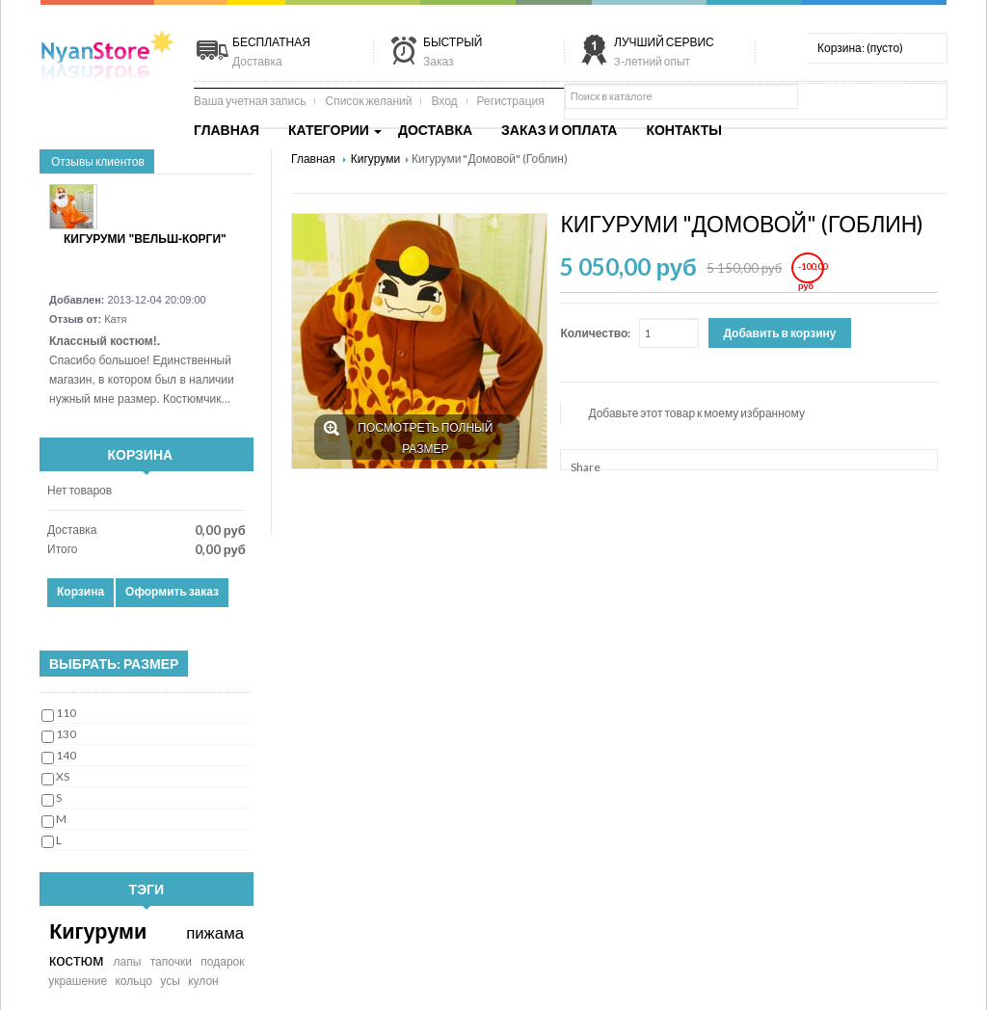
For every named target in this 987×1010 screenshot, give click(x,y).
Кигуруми (98, 931)
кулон (203, 980)
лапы (127, 961)
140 (66, 755)
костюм (76, 959)
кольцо (133, 980)
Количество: (595, 333)
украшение (77, 980)
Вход (444, 100)
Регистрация (511, 100)
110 (66, 712)
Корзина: (860, 47)
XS (62, 776)
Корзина (140, 454)
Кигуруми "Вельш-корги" (145, 239)
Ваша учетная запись (250, 100)
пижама (215, 932)
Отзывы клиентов (98, 161)
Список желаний (368, 100)
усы (170, 980)
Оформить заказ (172, 591)
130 (66, 734)
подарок (222, 961)
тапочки (171, 961)
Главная (314, 158)
